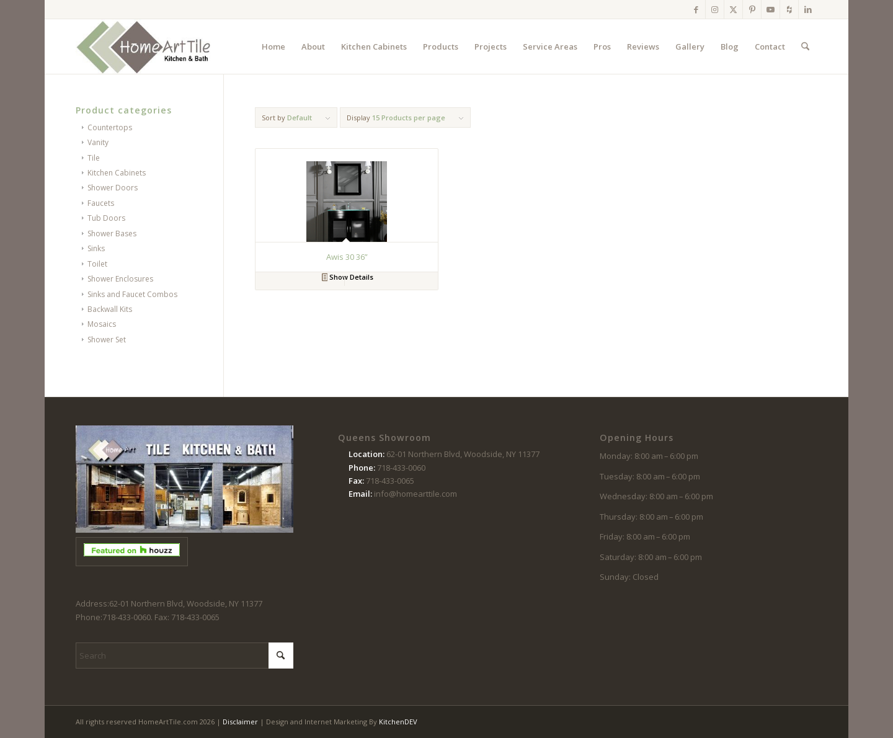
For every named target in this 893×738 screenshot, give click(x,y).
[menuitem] (273, 46)
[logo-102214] (144, 46)
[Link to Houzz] (789, 9)
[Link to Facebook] (696, 9)
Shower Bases (111, 233)
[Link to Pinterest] (752, 9)
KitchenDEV (398, 721)
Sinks (96, 248)
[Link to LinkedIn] (808, 9)
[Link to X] (733, 9)
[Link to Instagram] (715, 9)
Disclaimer (240, 721)
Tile (93, 158)
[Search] (805, 46)
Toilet (97, 264)
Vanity (98, 142)
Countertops (109, 127)
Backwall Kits (109, 309)
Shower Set (106, 339)
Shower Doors (112, 187)
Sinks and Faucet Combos (132, 294)
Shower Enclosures (120, 278)
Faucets (100, 203)
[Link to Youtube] (771, 9)
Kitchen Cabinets (116, 172)
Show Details (348, 277)
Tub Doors (106, 218)
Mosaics (101, 324)
